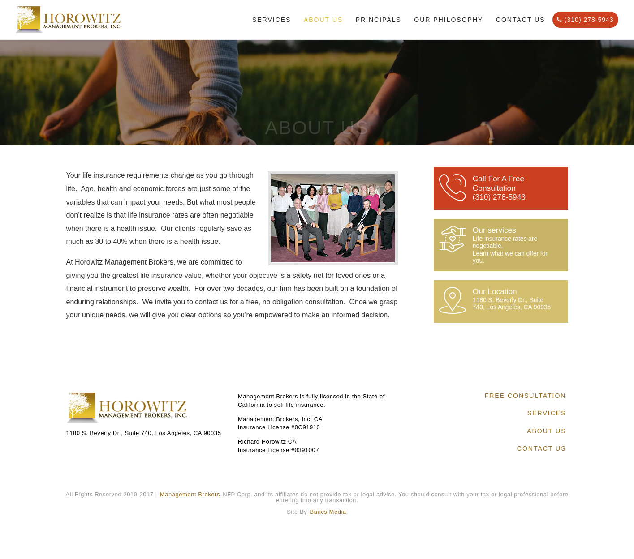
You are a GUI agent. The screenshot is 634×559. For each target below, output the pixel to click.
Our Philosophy (448, 19)
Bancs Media (328, 511)
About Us (323, 19)
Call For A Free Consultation (514, 188)
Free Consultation (525, 395)
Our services (514, 245)
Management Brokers (190, 494)
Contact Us (520, 19)
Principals (378, 19)
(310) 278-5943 (585, 19)
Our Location (514, 299)
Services (271, 19)
